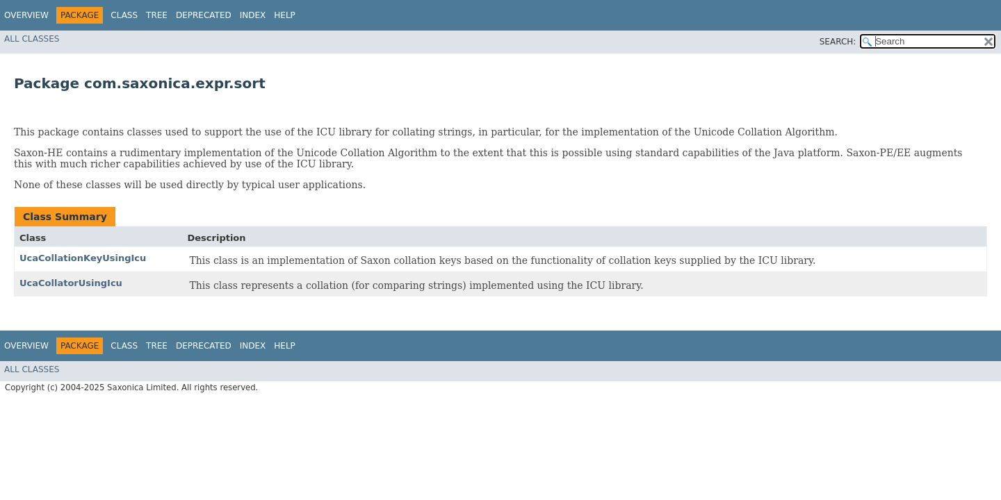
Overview (26, 15)
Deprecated (203, 15)
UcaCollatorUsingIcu (70, 283)
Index (253, 15)
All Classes (31, 39)
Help (284, 15)
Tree (157, 15)
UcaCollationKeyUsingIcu (82, 258)
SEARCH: (838, 42)
